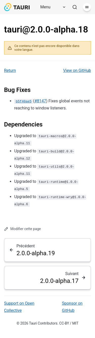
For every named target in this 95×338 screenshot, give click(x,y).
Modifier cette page (22, 229)
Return (10, 70)
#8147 (40, 101)
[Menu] (51, 7)
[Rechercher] (75, 7)
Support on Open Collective (19, 307)
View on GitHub (77, 70)
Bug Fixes (17, 89)
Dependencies (23, 124)
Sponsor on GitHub (72, 307)
